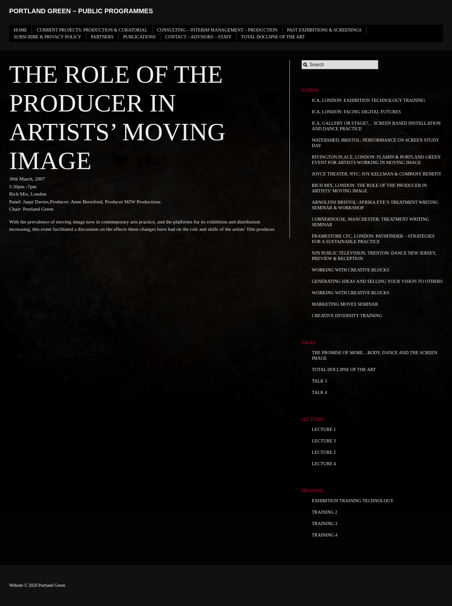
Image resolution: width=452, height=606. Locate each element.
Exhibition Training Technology (353, 500)
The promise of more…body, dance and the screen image (374, 355)
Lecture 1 (324, 429)
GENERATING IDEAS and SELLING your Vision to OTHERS (377, 281)
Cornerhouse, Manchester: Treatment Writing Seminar (370, 222)
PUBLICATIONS (139, 36)
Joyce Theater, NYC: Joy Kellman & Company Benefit (376, 173)
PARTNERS (102, 36)
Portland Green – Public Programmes (81, 11)
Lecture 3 (324, 440)
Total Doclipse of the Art (273, 36)
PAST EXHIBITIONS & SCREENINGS (324, 29)
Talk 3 (319, 380)
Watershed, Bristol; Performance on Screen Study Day (375, 143)
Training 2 (324, 512)
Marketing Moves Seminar (345, 304)
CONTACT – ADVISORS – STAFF (198, 36)
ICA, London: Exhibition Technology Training (368, 100)
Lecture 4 (324, 463)
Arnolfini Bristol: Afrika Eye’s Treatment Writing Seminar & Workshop (375, 205)
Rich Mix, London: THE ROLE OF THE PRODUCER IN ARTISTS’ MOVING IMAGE (369, 188)
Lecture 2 (324, 452)
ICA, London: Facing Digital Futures (356, 111)
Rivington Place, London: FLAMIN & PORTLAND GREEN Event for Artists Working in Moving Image (376, 159)
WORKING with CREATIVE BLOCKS (350, 269)
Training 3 (324, 523)
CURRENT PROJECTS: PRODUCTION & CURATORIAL (92, 29)
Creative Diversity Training (347, 315)
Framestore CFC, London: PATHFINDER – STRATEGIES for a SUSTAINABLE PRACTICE (373, 239)
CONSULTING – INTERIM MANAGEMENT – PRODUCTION (217, 29)
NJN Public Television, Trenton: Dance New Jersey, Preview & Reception (374, 255)
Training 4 (324, 534)
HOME (20, 29)
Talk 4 (319, 392)
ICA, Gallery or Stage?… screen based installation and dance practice (376, 126)
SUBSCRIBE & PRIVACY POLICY (47, 36)
